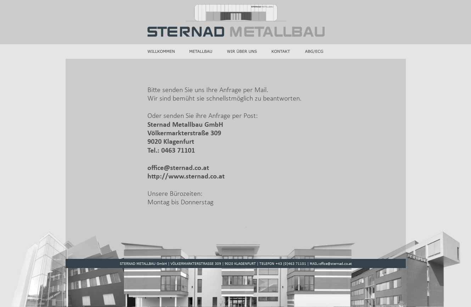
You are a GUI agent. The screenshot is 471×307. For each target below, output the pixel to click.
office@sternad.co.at (179, 168)
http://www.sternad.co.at (186, 176)
